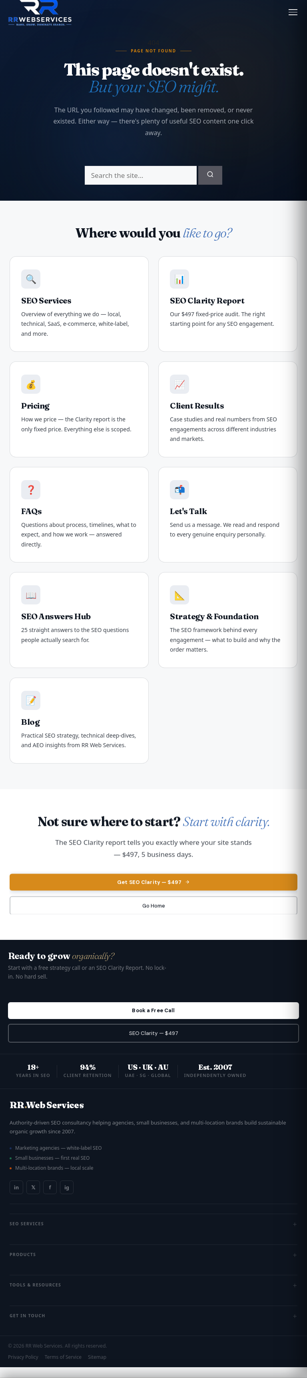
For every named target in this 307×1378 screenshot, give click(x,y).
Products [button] (153, 1265)
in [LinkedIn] (16, 1198)
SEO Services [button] (153, 1235)
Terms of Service (63, 1367)
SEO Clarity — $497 (154, 1042)
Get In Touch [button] (153, 1327)
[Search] (141, 175)
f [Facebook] (50, 1198)
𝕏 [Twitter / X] (33, 1198)
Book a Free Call (153, 1017)
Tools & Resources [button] (153, 1296)
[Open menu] (293, 12)
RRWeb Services (47, 1115)
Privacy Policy (23, 1367)
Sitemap (97, 1367)
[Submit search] (210, 175)
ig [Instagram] (66, 1198)
